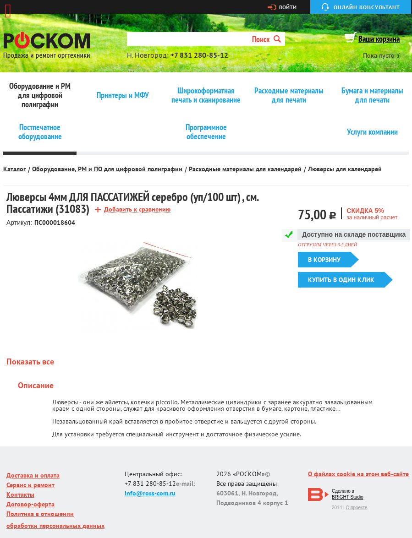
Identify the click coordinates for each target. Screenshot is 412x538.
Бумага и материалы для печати (372, 95)
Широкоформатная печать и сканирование (206, 95)
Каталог (14, 169)
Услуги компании (372, 131)
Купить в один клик (341, 280)
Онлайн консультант (367, 7)
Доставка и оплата (33, 475)
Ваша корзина (379, 38)
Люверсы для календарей (345, 169)
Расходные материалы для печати (289, 95)
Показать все (30, 362)
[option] (137, 286)
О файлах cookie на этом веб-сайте (358, 474)
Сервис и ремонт (30, 485)
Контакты (20, 494)
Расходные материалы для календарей (245, 169)
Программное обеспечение (206, 132)
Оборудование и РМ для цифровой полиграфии (40, 95)
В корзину (324, 259)
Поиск (266, 39)
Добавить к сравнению (137, 209)
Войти (288, 7)
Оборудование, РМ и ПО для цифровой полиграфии (107, 169)
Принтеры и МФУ (123, 95)
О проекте (356, 507)
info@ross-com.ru (150, 493)
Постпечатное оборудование (40, 132)
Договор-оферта (30, 504)
